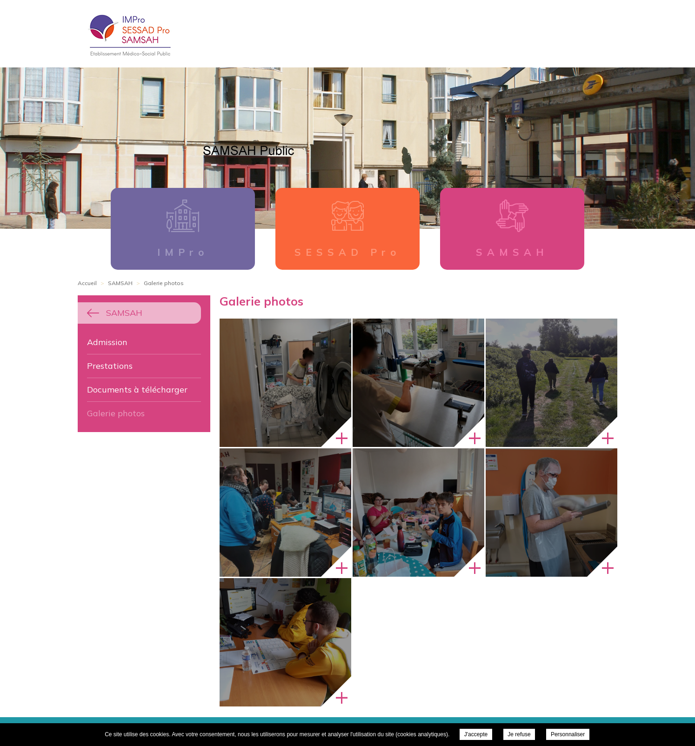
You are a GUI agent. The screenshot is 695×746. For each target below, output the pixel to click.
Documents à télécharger (137, 389)
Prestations (110, 365)
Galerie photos (116, 413)
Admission (107, 342)
